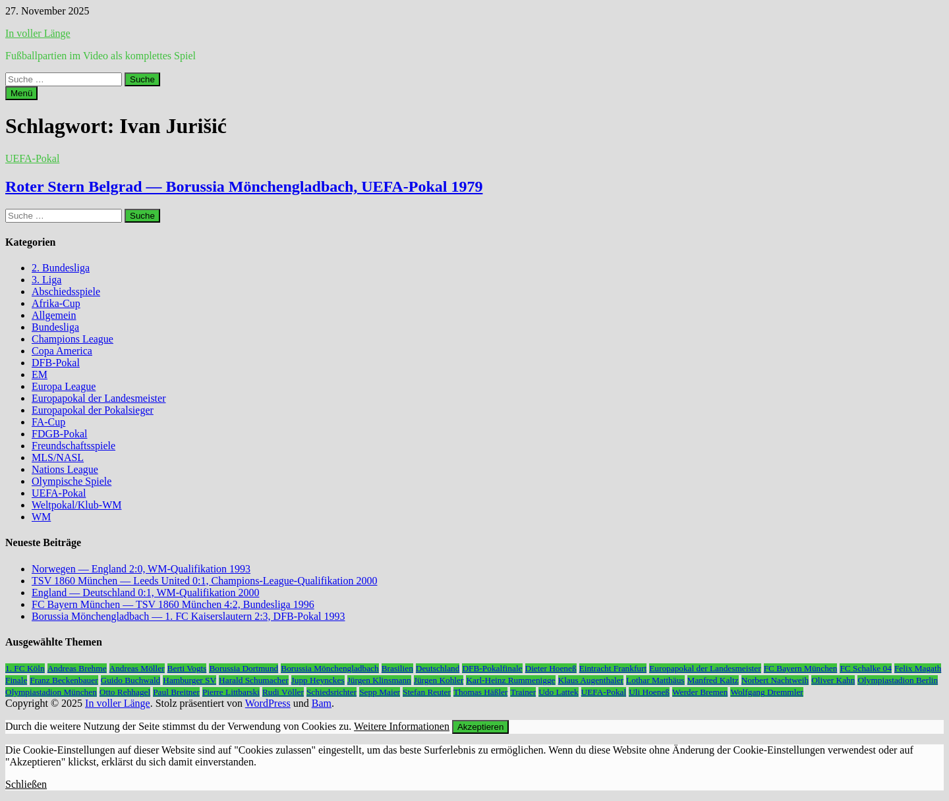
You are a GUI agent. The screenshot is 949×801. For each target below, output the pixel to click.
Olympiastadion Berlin (897, 680)
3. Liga (46, 279)
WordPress (268, 703)
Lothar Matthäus (655, 680)
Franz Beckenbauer (64, 680)
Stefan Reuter (427, 692)
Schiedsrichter (331, 692)
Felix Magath (917, 668)
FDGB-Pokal (59, 433)
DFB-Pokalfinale (492, 668)
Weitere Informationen (401, 726)
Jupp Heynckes (318, 680)
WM (41, 516)
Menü (21, 93)
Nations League (65, 469)
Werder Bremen (700, 692)
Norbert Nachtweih (775, 680)
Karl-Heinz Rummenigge (510, 680)
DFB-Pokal (56, 362)
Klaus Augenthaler (591, 680)
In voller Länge (38, 33)
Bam (321, 703)
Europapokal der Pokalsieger (93, 410)
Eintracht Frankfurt (613, 668)
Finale (16, 680)
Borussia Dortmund (243, 668)
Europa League (64, 386)
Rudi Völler (283, 692)
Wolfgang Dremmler (766, 692)
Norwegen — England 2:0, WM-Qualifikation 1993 (141, 568)
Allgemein (54, 315)
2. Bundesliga (61, 267)
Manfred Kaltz (713, 680)
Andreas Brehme (77, 668)
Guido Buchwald (131, 680)
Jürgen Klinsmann (379, 680)
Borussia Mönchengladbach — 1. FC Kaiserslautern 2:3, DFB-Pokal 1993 (188, 616)
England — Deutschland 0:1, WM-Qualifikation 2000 (145, 592)
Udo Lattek (558, 692)
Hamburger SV (189, 680)
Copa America (62, 350)
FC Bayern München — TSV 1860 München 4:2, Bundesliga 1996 (173, 604)
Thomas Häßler (480, 692)
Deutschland (438, 668)
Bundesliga (55, 327)
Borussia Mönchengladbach (329, 668)
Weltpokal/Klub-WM (76, 505)
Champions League (72, 339)
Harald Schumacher (253, 680)
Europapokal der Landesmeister (98, 398)
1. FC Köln (25, 668)
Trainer (523, 692)
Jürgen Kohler (439, 680)
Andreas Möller (137, 668)
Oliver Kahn (833, 680)
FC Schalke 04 (866, 668)
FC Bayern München (801, 668)
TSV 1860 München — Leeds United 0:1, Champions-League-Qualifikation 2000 (205, 580)
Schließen (26, 784)
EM (39, 374)
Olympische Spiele (71, 481)
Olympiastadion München (51, 692)
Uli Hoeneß (649, 692)
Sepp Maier (379, 692)
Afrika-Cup (56, 303)
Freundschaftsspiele (73, 445)
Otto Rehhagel (125, 692)
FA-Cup (48, 422)
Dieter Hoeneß (551, 668)
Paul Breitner (176, 692)
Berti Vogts (187, 668)
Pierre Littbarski (231, 692)
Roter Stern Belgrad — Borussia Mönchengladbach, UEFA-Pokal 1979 (243, 186)
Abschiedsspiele (66, 291)
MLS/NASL (58, 457)
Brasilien (397, 668)
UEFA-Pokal (32, 158)
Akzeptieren (480, 727)
